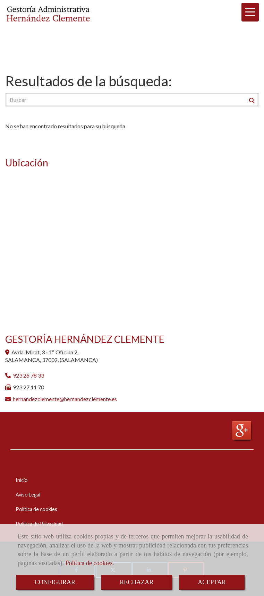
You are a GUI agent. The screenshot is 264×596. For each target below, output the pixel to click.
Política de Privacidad (39, 524)
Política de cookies (88, 563)
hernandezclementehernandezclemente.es (65, 399)
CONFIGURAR (55, 582)
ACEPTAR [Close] (212, 582)
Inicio (22, 480)
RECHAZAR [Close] (136, 582)
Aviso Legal (28, 495)
